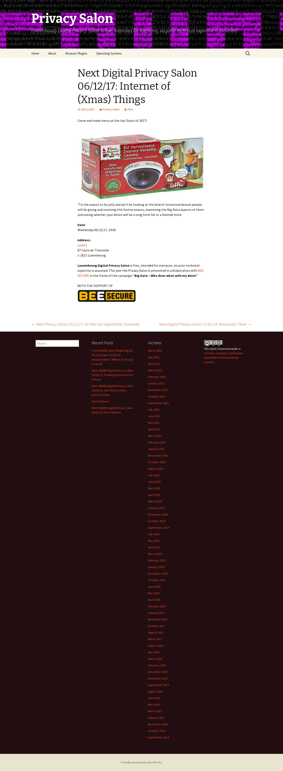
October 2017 (156, 626)
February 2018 (157, 606)
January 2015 (156, 718)
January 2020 (156, 508)
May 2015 (154, 705)
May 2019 (154, 541)
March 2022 (155, 370)
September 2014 (158, 737)
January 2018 (156, 613)
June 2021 (154, 416)
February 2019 (157, 560)
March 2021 (155, 436)
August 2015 (155, 691)
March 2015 (155, 711)
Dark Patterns (100, 401)
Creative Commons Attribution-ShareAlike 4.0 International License (223, 357)
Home (35, 53)
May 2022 (154, 357)
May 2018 (154, 593)
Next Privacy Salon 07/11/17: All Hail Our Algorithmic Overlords (85, 324)
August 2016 (155, 646)
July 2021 (154, 410)
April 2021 (154, 429)
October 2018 (156, 580)
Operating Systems (109, 53)
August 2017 (155, 632)
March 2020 (155, 501)
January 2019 (156, 567)
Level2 (82, 245)
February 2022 (157, 377)
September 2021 (158, 403)
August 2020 (155, 469)
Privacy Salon (111, 109)
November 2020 (158, 455)
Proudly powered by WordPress (141, 762)
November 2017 (158, 619)
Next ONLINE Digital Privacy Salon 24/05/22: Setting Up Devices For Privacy (112, 375)
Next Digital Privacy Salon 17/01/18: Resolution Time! (205, 324)
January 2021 (156, 449)
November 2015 (158, 678)
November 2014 (158, 724)
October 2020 (156, 462)
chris (130, 109)
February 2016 (157, 665)
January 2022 (156, 383)
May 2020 (154, 488)
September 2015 (158, 685)
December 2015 (158, 672)
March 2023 (155, 351)
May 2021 (154, 423)
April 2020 (154, 495)
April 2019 (154, 547)
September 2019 (158, 528)
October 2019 (156, 521)
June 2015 (154, 698)
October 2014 (156, 731)
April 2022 (154, 364)
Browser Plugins (76, 53)
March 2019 (155, 554)
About (52, 53)
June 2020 (154, 482)
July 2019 (154, 534)
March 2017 (155, 639)
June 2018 (154, 587)
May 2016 (154, 652)
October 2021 (156, 396)
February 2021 (157, 442)
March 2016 (155, 659)
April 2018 (154, 600)
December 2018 (158, 573)
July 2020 (154, 475)
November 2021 (158, 390)
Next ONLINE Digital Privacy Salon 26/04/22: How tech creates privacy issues (112, 390)
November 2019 (158, 514)
